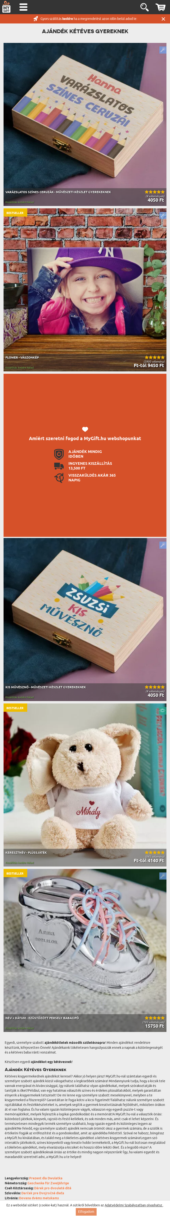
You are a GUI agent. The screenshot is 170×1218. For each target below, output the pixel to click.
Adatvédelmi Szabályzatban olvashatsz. (134, 1205)
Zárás (163, 18)
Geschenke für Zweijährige (48, 1183)
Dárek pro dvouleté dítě (52, 1188)
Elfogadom (86, 1212)
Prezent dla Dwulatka (46, 1178)
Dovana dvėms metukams (39, 1198)
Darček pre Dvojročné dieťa (42, 1193)
